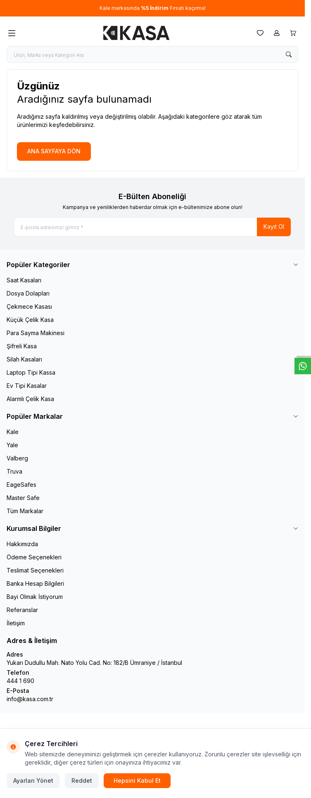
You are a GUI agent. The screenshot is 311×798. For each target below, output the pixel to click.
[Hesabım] (277, 33)
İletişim (16, 623)
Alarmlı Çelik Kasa (30, 398)
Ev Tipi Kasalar (27, 385)
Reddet (81, 780)
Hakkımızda (22, 543)
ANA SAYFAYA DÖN (54, 151)
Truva (14, 471)
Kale (13, 431)
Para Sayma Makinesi (35, 332)
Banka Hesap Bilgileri (35, 583)
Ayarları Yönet (33, 780)
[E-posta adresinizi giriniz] (152, 227)
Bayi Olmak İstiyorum (35, 596)
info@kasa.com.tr (30, 698)
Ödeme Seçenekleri (34, 557)
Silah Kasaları (24, 359)
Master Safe (23, 497)
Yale (12, 444)
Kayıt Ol (274, 226)
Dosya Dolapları (28, 293)
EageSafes (21, 484)
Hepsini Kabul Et (137, 780)
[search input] (152, 54)
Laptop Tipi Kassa (31, 372)
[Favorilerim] (260, 33)
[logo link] (136, 33)
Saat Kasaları (24, 280)
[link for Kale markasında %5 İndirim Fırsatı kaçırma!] (152, 8)
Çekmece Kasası (29, 306)
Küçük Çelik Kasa (30, 319)
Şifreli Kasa (22, 346)
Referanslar (22, 609)
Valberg (17, 458)
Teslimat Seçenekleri (35, 570)
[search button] (288, 54)
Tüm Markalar (25, 510)
